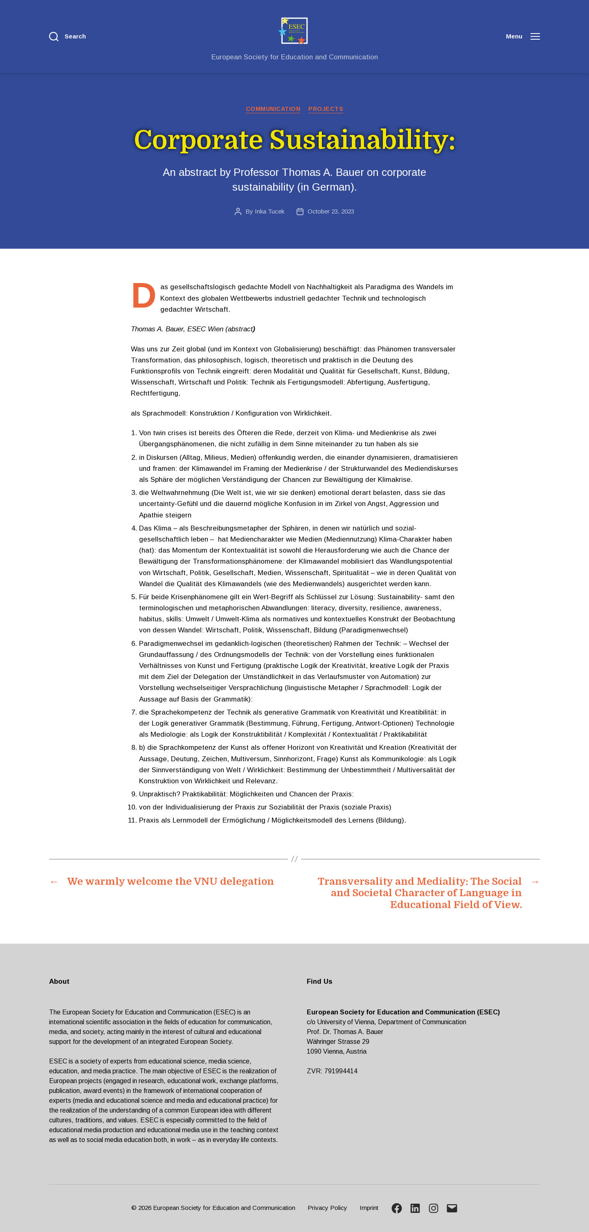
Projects (325, 109)
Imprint (369, 1207)
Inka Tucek (269, 211)
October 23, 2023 (331, 211)
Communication (273, 109)
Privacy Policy (327, 1207)
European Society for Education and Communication (224, 1207)
